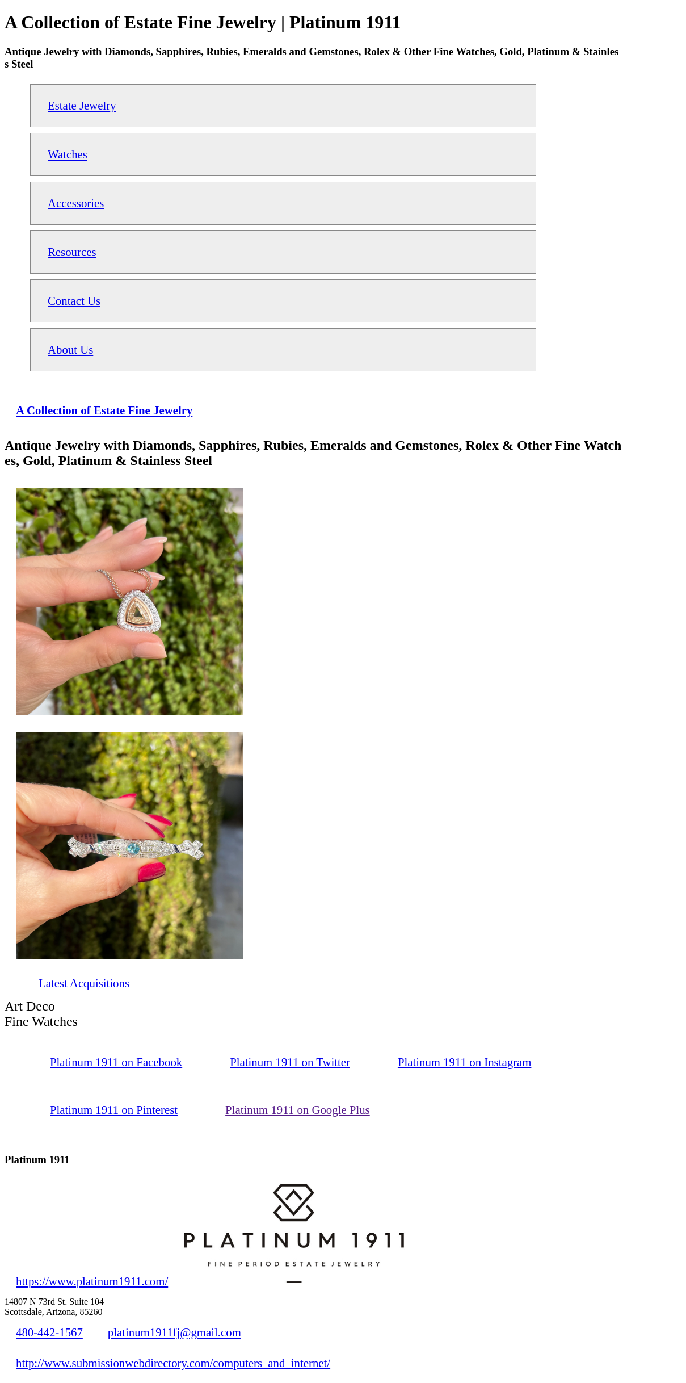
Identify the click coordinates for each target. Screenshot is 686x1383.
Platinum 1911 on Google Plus (297, 1109)
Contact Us (74, 300)
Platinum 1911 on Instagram (464, 1061)
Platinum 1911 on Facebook (116, 1061)
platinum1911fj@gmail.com (174, 1332)
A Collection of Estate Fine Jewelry (104, 410)
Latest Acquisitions (84, 983)
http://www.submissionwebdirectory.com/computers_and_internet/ (173, 1362)
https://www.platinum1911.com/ (92, 1281)
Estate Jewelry (82, 105)
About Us (70, 349)
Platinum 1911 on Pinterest (114, 1109)
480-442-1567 (49, 1332)
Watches (67, 154)
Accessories (76, 202)
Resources (72, 251)
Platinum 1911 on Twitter (290, 1061)
